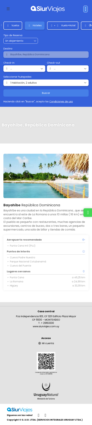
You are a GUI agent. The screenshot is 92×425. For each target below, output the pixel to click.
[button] (1, 25)
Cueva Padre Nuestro (21, 257)
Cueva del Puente (19, 265)
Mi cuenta (46, 343)
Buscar (46, 93)
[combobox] (46, 54)
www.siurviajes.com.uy (46, 326)
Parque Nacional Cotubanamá (26, 261)
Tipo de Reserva (12, 35)
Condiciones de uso (61, 101)
